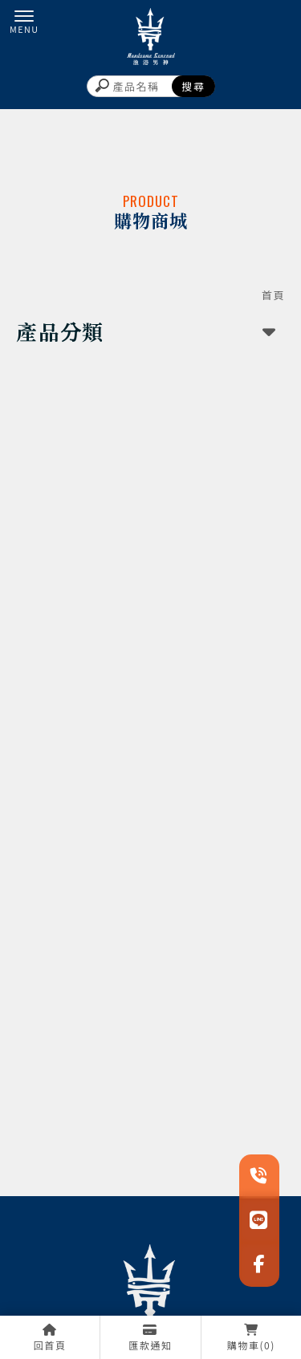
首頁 (273, 294)
